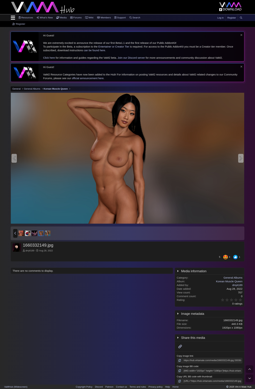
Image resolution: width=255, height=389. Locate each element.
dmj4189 (30, 250)
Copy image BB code (187, 366)
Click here (49, 57)
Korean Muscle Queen (229, 281)
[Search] (241, 17)
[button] (15, 233)
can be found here (94, 50)
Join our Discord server (131, 57)
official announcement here (88, 78)
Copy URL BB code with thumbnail (194, 376)
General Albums (232, 277)
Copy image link (185, 356)
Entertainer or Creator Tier (113, 46)
